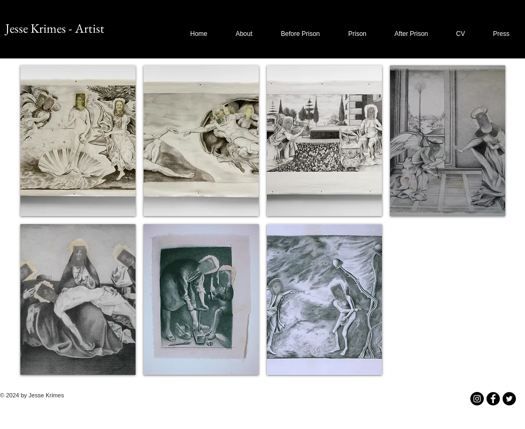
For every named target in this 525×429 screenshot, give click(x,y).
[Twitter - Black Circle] (509, 398)
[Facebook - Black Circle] (493, 398)
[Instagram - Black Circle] (477, 398)
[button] (295, 34)
